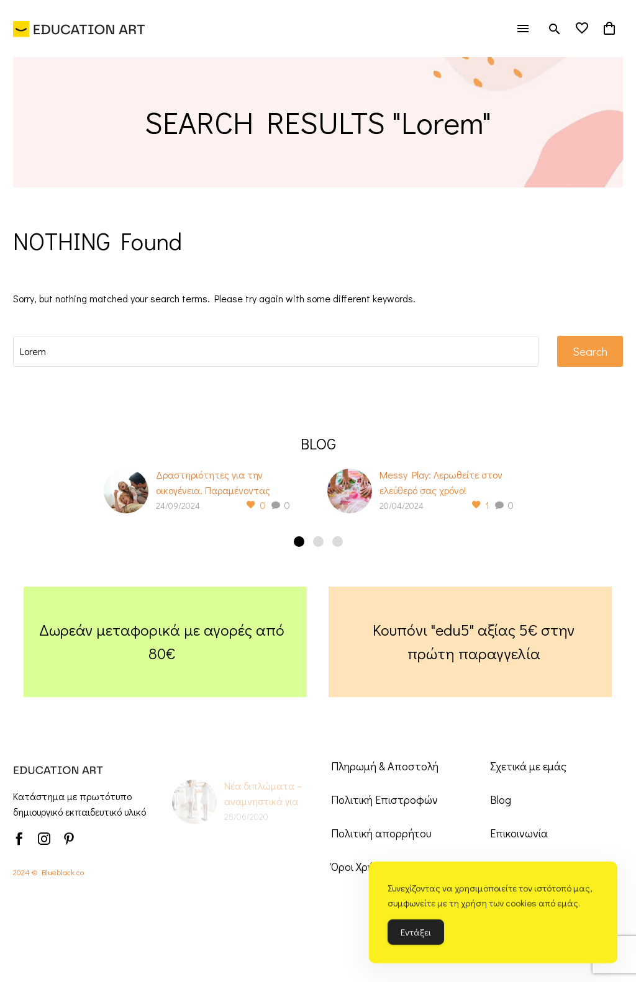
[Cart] (609, 28)
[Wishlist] (582, 28)
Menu (523, 28)
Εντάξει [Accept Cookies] (416, 935)
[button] (554, 29)
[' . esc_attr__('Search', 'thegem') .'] (275, 351)
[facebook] (19, 838)
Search (590, 351)
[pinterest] (69, 838)
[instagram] (44, 838)
